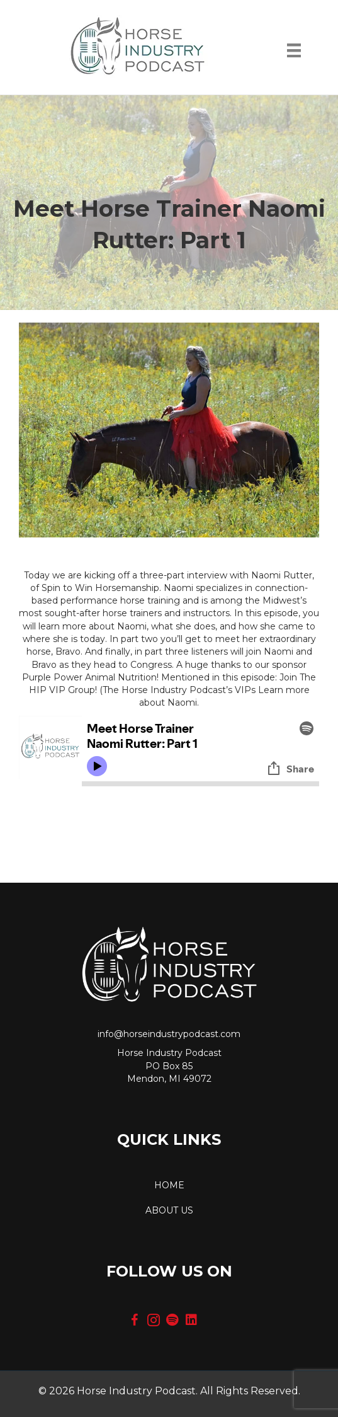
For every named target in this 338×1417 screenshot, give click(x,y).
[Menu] (294, 53)
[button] (134, 1320)
